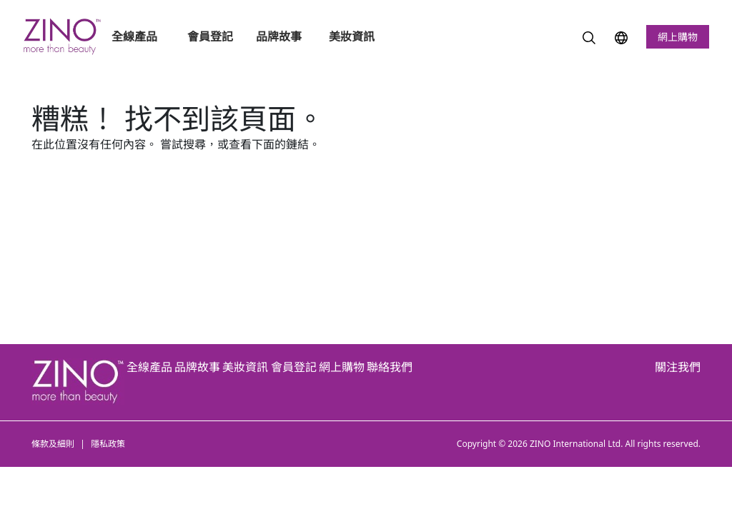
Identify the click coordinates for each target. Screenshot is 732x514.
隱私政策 (108, 444)
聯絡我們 (389, 367)
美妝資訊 (353, 36)
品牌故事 (279, 36)
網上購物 (678, 37)
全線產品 (136, 36)
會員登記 (210, 36)
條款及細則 (52, 444)
